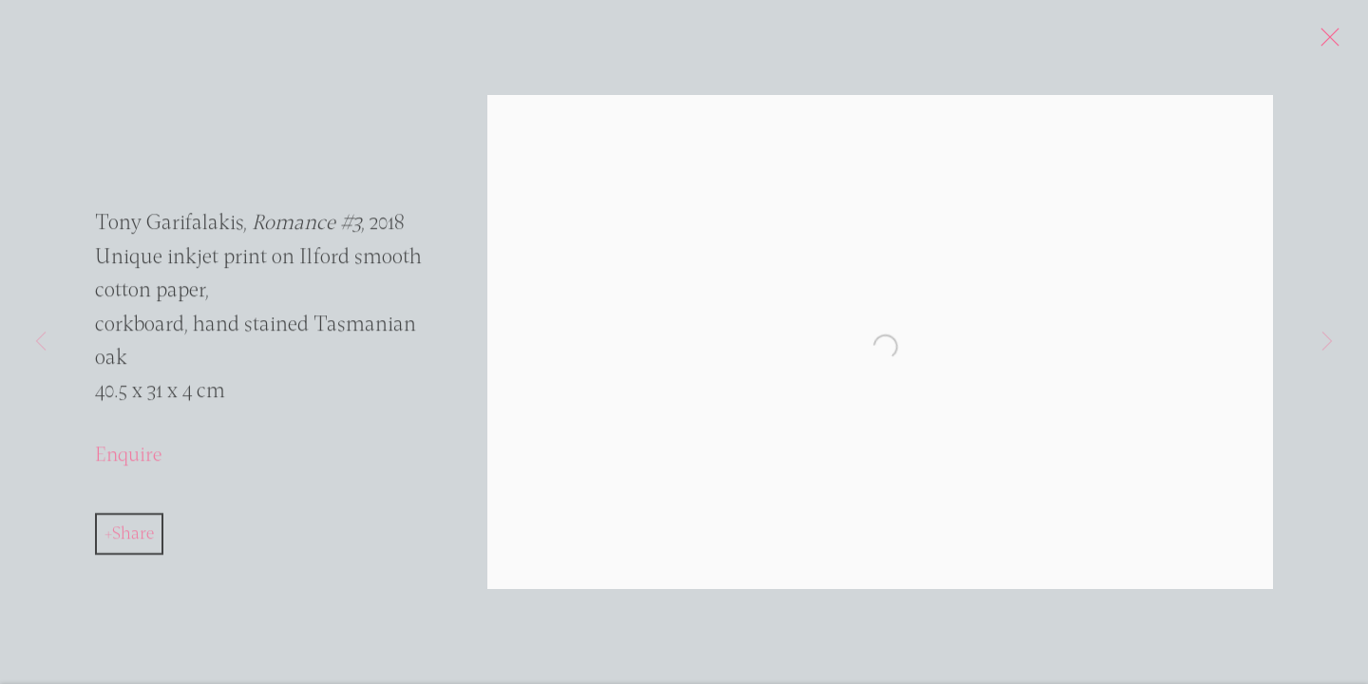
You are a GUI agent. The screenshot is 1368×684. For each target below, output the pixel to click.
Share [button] (133, 538)
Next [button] (1327, 342)
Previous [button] (41, 342)
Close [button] (1335, 42)
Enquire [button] (128, 460)
